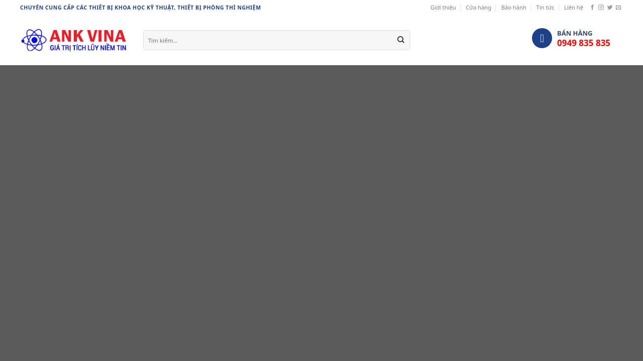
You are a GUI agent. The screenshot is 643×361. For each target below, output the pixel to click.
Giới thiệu (443, 7)
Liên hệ (573, 7)
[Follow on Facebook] (592, 8)
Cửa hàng (478, 7)
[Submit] (400, 40)
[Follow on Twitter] (610, 8)
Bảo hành (513, 7)
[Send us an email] (618, 8)
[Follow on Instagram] (601, 8)
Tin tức (545, 7)
